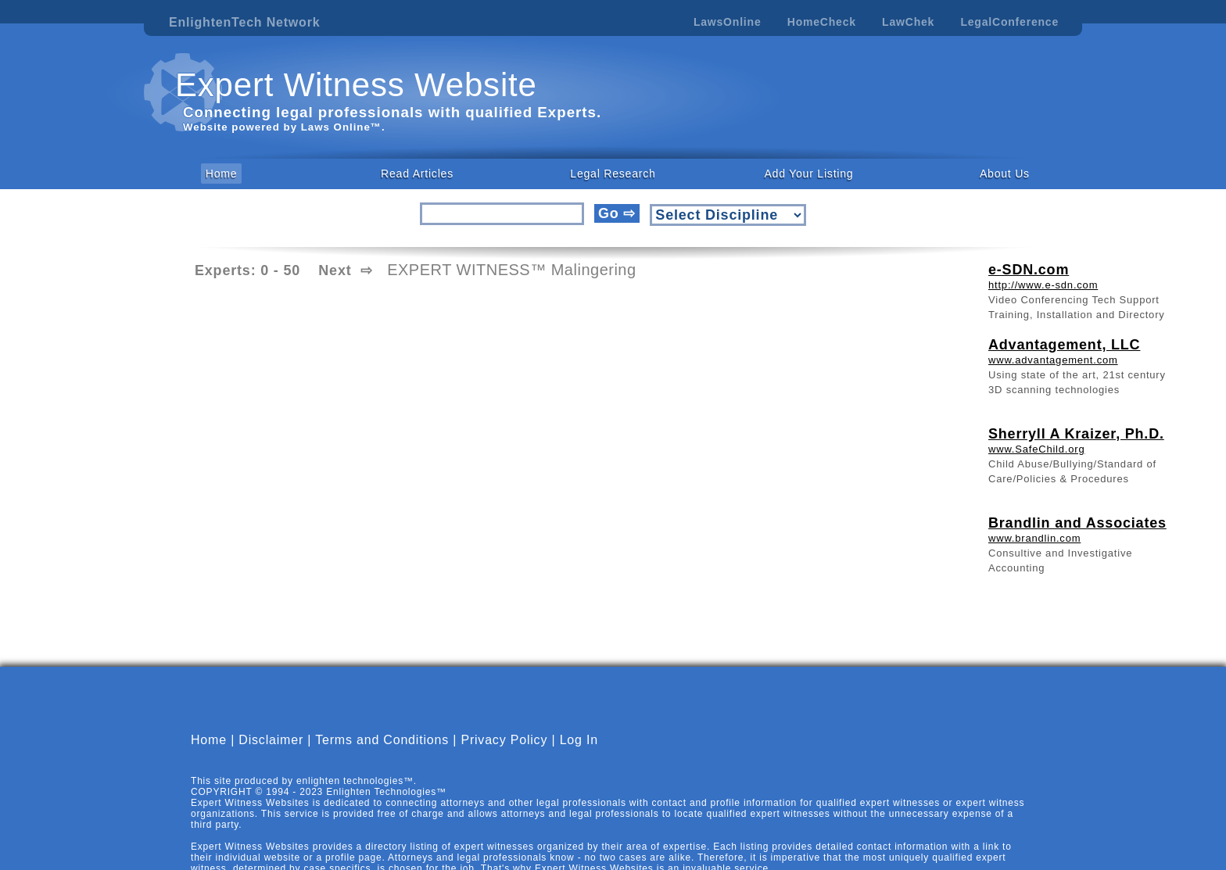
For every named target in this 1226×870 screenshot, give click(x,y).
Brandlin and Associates (1077, 523)
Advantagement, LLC (1064, 345)
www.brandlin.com (1034, 538)
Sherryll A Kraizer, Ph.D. (1076, 434)
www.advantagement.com (1053, 360)
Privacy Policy (504, 739)
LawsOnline (728, 22)
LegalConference (1009, 22)
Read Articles (417, 173)
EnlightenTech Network (244, 22)
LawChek (908, 22)
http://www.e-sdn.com (1043, 285)
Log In (579, 739)
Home (222, 173)
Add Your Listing (808, 173)
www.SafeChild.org (1036, 449)
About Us (1005, 173)
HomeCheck (821, 22)
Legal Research (612, 173)
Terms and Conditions (382, 739)
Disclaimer (270, 739)
